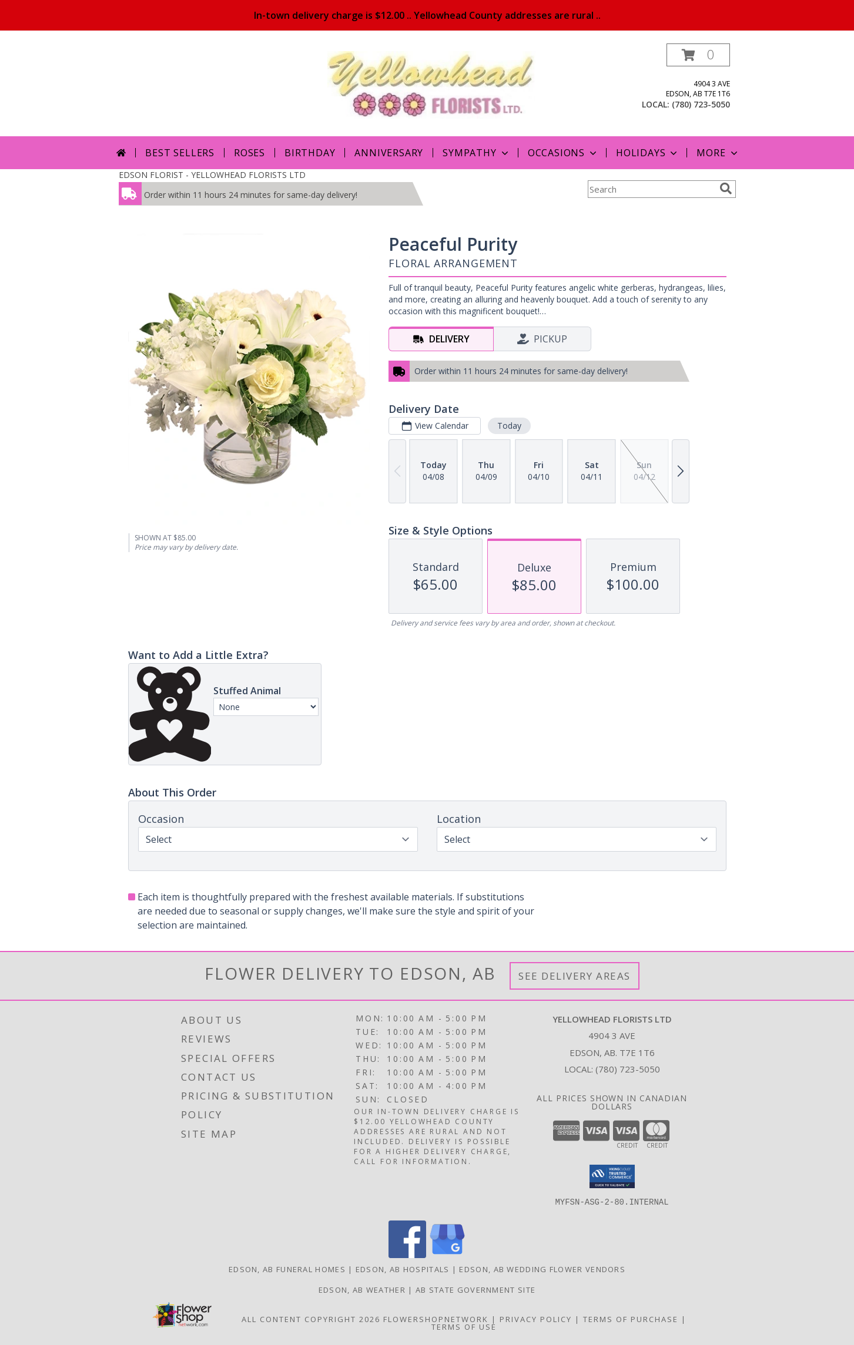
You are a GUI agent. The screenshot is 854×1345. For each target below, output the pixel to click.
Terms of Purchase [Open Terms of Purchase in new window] (630, 1319)
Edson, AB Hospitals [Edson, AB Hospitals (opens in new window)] (403, 1269)
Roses (249, 152)
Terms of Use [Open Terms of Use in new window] (464, 1327)
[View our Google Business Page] (447, 1254)
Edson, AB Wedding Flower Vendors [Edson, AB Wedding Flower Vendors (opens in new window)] (542, 1269)
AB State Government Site (475, 1290)
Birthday (309, 152)
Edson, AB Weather (362, 1290)
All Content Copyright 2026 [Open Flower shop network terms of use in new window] (311, 1319)
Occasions (563, 152)
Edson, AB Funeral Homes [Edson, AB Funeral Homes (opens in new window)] (287, 1269)
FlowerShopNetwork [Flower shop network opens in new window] (435, 1319)
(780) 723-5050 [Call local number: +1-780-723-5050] (701, 104)
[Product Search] (651, 189)
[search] (725, 188)
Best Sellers (180, 152)
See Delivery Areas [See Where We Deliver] (574, 976)
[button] (698, 54)
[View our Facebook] (407, 1254)
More (717, 152)
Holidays (647, 152)
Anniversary (388, 152)
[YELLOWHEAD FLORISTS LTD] (431, 83)
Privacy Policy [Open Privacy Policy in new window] (536, 1319)
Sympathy (476, 152)
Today (509, 425)
